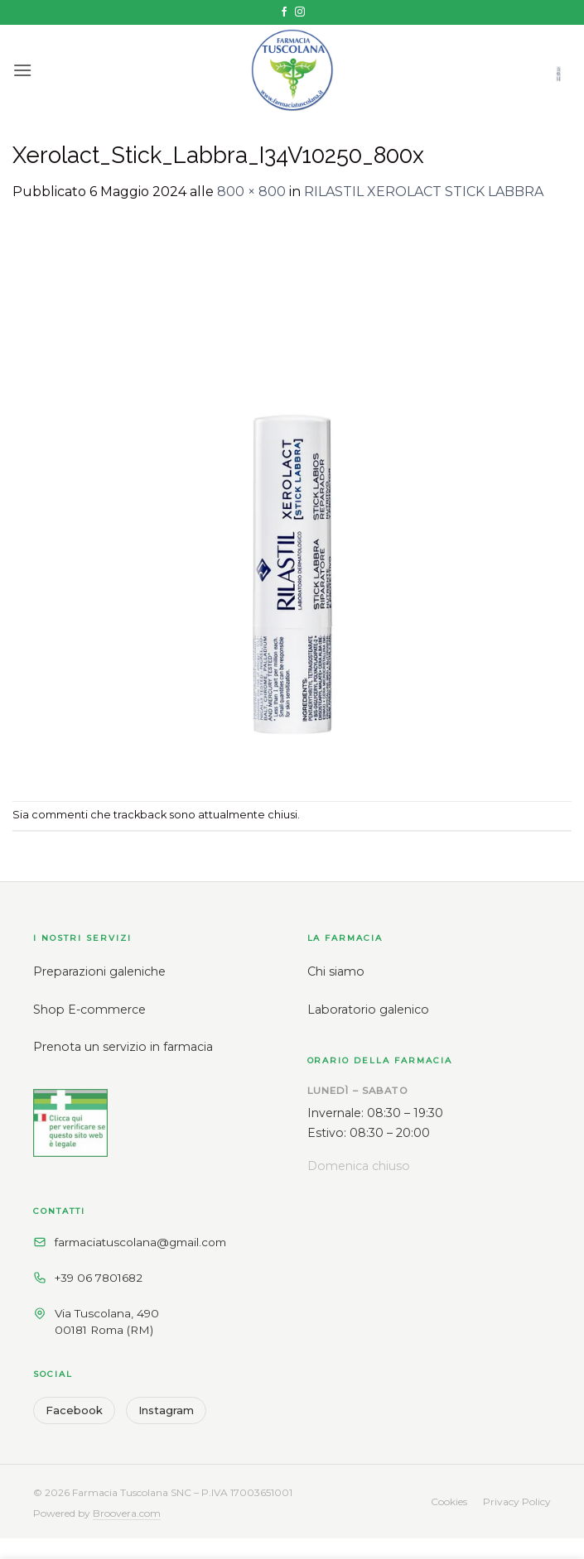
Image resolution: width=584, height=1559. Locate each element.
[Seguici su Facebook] (284, 12)
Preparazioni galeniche (99, 971)
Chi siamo (335, 971)
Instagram (166, 1410)
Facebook (74, 1410)
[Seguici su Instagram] (300, 12)
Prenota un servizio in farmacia (123, 1046)
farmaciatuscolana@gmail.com (140, 1242)
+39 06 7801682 (98, 1277)
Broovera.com (127, 1513)
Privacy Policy (517, 1501)
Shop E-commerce (89, 1009)
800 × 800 (251, 191)
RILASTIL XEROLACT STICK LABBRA (423, 191)
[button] (22, 70)
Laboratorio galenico (368, 1009)
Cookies (449, 1501)
